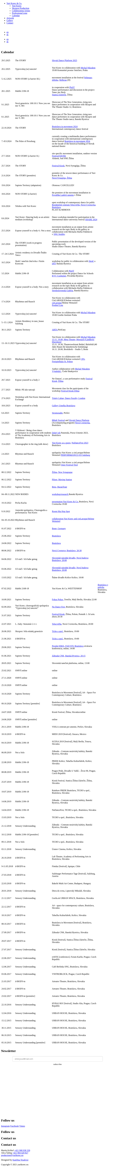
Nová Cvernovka (82, 423)
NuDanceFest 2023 (80, 443)
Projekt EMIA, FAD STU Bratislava (68, 646)
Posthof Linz (57, 305)
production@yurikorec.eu (12, 1155)
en (8, 32)
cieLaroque (57, 303)
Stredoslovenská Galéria (62, 290)
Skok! (91, 261)
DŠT (54, 263)
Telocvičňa (56, 624)
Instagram (5, 1126)
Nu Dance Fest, (59, 607)
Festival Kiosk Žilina (70, 391)
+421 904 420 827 (20, 1153)
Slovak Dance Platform (79, 420)
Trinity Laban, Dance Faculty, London (68, 398)
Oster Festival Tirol (69, 465)
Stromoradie (57, 413)
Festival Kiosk (58, 166)
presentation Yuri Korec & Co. (65, 501)
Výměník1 (56, 371)
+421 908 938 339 (22, 1150)
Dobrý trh (56, 433)
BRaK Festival (58, 420)
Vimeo (22, 1126)
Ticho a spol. (57, 631)
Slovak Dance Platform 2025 (64, 60)
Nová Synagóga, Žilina (62, 178)
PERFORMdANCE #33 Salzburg (75, 455)
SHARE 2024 (91, 219)
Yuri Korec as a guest (61, 443)
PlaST (72, 87)
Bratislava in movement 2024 (65, 126)
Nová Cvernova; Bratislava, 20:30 (67, 550)
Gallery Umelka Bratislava (63, 405)
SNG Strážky (59, 234)
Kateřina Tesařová (20, 1160)
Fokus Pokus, (58, 599)
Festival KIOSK (59, 156)
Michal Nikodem (88, 68)
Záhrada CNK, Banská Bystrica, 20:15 (68, 656)
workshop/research (60, 494)
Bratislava (56, 536)
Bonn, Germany (59, 528)
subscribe (57, 1064)
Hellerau (63, 80)
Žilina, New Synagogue (62, 472)
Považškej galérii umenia (63, 195)
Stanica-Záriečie (59, 95)
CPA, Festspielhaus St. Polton (68, 360)
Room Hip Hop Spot (61, 511)
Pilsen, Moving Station (62, 479)
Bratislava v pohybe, (103, 586)
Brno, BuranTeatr (59, 487)
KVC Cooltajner (59, 276)
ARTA (55, 330)
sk (7, 34)
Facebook (14, 1126)
